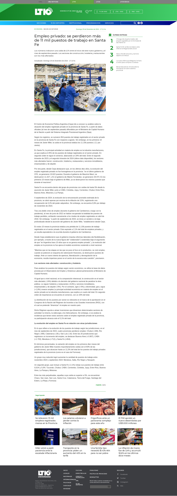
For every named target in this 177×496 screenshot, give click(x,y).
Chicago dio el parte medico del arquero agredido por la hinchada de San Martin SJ (128, 40)
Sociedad (66, 489)
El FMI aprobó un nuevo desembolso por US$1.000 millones (130, 420)
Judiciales (67, 486)
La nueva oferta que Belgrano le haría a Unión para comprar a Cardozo (128, 61)
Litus (98, 2)
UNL (40, 2)
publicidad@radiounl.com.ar (43, 487)
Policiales (67, 482)
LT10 (74, 2)
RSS (120, 486)
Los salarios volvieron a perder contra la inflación (74, 420)
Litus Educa (124, 2)
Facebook (122, 474)
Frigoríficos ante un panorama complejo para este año (101, 420)
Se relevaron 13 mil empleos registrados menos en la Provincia (46, 420)
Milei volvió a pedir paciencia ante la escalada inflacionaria (46, 451)
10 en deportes (79, 484)
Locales (66, 473)
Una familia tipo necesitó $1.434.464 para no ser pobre (100, 451)
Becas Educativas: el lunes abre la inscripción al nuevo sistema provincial (127, 68)
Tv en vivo (101, 12)
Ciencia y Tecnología (80, 477)
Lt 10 (44, 11)
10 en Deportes (57, 23)
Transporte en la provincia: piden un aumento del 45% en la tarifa (74, 452)
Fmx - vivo (134, 12)
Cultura (79, 470)
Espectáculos (81, 473)
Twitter (121, 478)
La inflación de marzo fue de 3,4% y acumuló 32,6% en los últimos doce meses (130, 452)
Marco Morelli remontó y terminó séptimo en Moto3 (127, 54)
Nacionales (67, 476)
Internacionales (68, 479)
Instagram (122, 482)
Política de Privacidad (98, 474)
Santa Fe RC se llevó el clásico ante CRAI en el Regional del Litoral (128, 48)
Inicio (65, 470)
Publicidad (94, 470)
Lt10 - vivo (117, 12)
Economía (38, 29)
